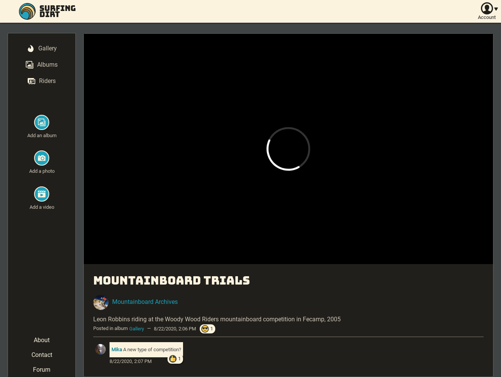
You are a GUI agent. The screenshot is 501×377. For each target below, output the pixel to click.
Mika (116, 349)
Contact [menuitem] (41, 354)
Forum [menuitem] (41, 369)
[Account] (487, 11)
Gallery (136, 328)
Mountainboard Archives (145, 301)
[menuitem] (42, 49)
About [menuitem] (42, 340)
